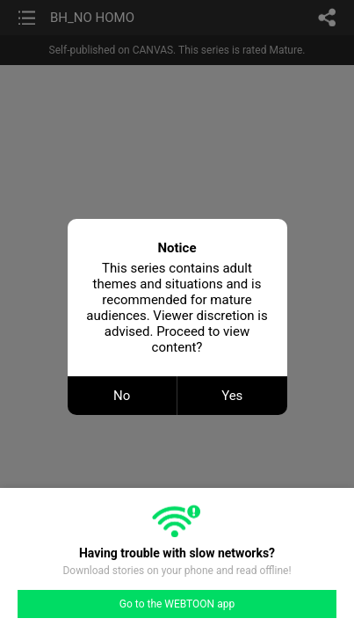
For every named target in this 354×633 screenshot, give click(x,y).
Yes (231, 396)
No (121, 396)
